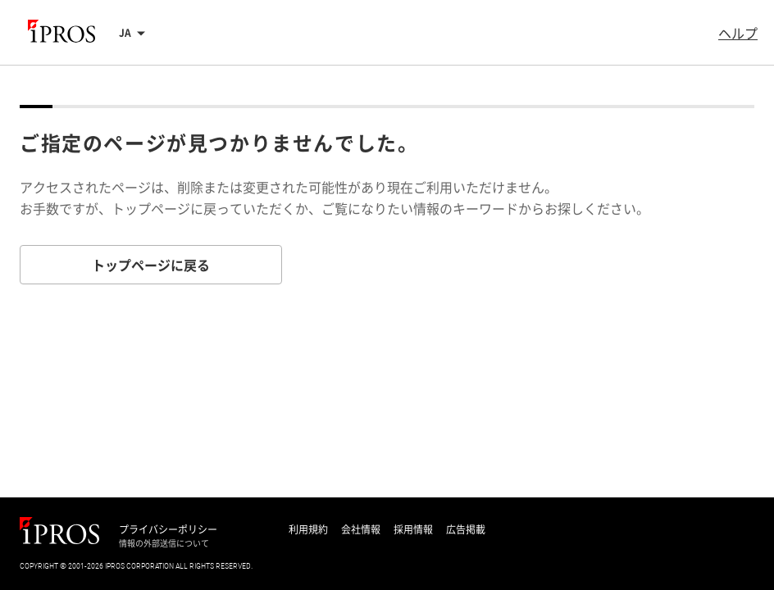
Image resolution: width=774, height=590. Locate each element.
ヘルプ (738, 32)
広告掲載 (465, 529)
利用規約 (308, 529)
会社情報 (360, 529)
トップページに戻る (151, 265)
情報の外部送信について (164, 543)
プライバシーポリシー (168, 529)
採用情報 (413, 529)
